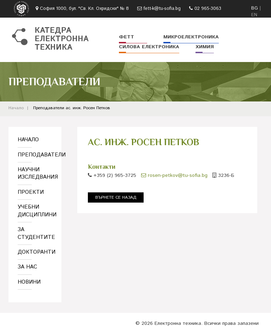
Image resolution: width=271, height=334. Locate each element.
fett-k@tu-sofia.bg (162, 8)
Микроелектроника (191, 37)
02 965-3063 (207, 8)
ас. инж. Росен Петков (88, 108)
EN (254, 15)
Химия (204, 46)
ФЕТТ (126, 37)
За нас (27, 267)
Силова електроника (149, 46)
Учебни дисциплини (35, 210)
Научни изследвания (35, 173)
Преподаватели (48, 108)
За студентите (35, 233)
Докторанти (35, 252)
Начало (16, 108)
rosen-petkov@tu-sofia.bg (174, 175)
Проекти (31, 192)
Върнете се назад (115, 197)
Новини (29, 282)
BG (254, 8)
